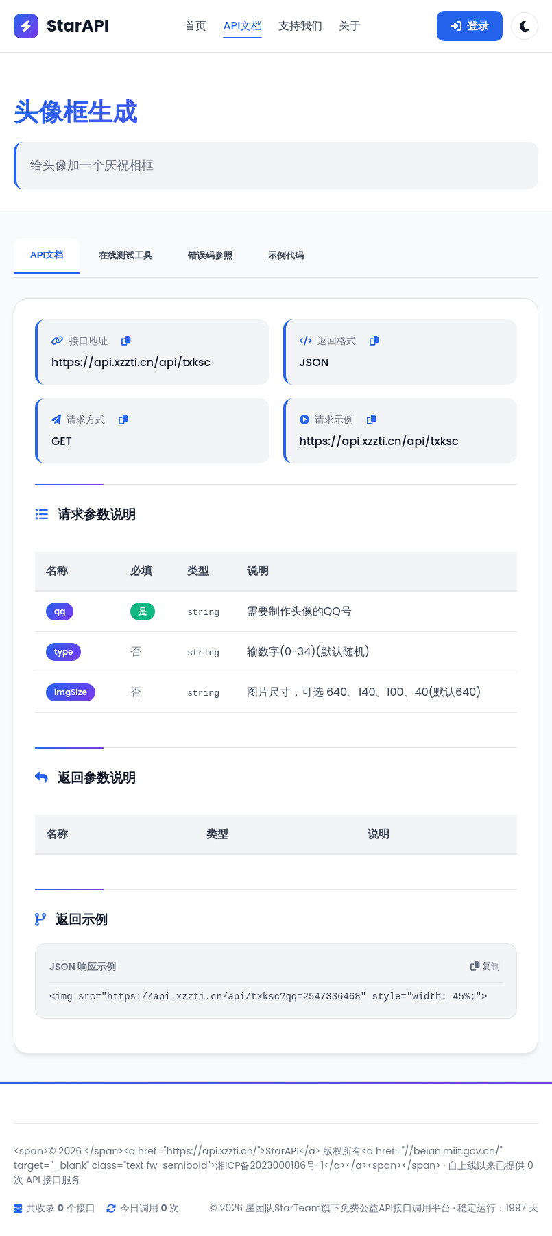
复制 (485, 968)
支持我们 (300, 26)
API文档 (242, 26)
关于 (350, 26)
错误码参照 (210, 255)
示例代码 (286, 255)
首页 (195, 26)
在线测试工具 (125, 255)
